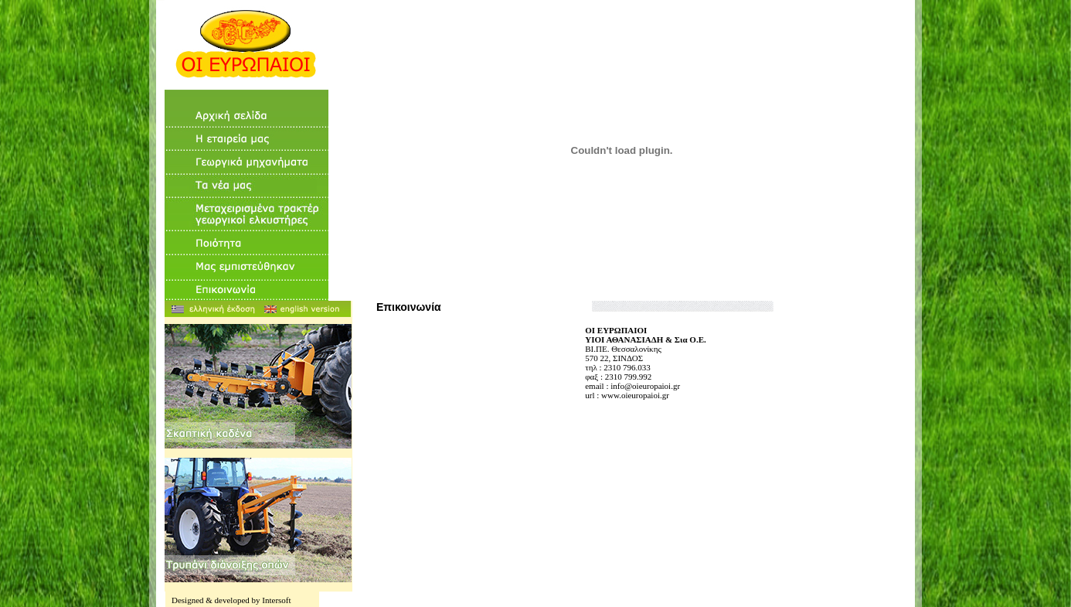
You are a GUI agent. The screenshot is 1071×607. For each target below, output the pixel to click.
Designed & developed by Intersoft (231, 600)
